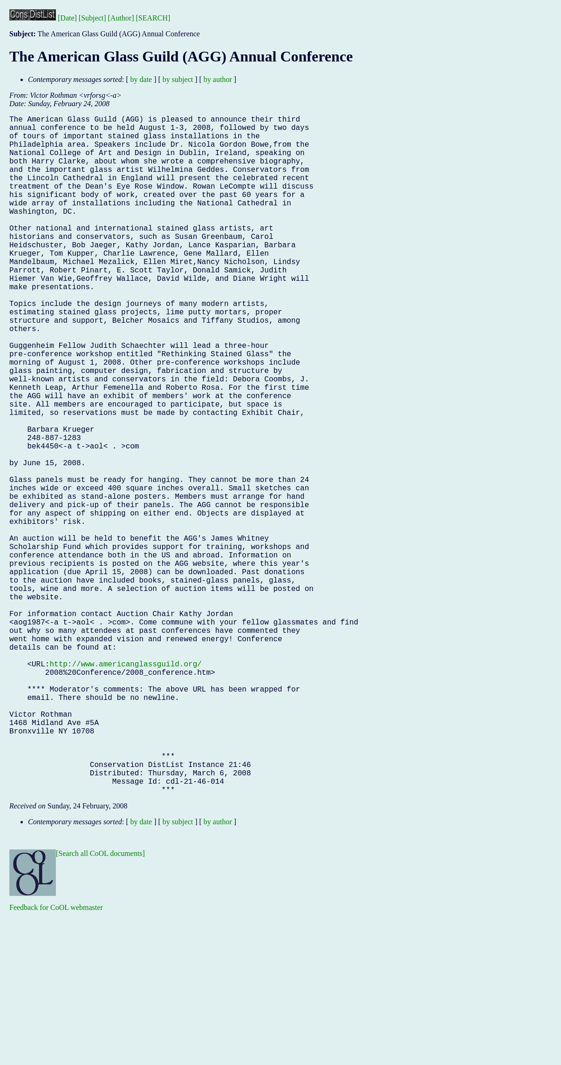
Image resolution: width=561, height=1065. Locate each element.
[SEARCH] (153, 18)
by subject (178, 79)
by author (218, 79)
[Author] (121, 18)
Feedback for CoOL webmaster (56, 1058)
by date (141, 79)
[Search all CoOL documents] (100, 1004)
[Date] (67, 18)
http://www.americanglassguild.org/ (125, 786)
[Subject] (92, 18)
